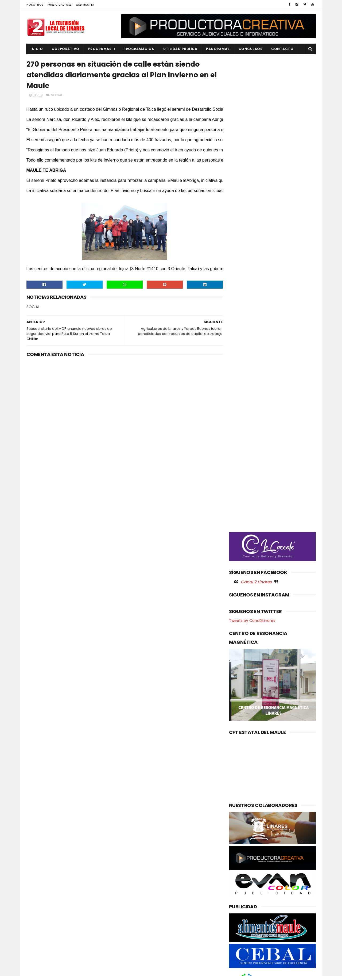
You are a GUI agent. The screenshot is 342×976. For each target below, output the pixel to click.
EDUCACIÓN (40, 883)
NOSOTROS (35, 5)
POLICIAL (37, 919)
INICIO (37, 49)
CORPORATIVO (66, 49)
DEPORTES (38, 873)
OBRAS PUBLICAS (43, 910)
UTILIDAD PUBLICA (180, 49)
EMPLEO (36, 892)
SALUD (35, 946)
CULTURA (37, 865)
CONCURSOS (251, 49)
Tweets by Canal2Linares (252, 319)
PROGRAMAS (100, 49)
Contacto (282, 49)
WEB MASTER (85, 5)
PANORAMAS (218, 49)
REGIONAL (38, 937)
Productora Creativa (170, 969)
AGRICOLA (38, 855)
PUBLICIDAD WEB (60, 5)
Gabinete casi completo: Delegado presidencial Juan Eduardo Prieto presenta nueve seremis (183, 876)
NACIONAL (38, 901)
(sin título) (135, 856)
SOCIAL (57, 95)
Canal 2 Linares (256, 281)
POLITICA (37, 928)
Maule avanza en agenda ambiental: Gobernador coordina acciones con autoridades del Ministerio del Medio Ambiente (168, 907)
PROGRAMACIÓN (139, 49)
